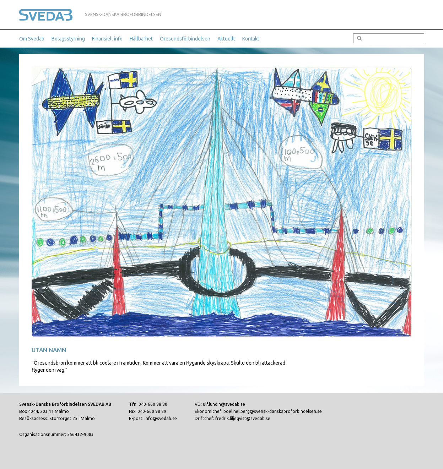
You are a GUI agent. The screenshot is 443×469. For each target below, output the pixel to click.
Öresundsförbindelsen (185, 39)
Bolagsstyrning (68, 39)
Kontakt (250, 39)
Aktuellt (226, 39)
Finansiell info (107, 39)
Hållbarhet (141, 39)
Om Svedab (31, 39)
